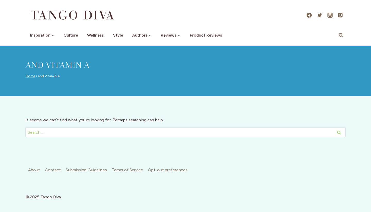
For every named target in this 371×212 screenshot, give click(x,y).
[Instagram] (330, 15)
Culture (71, 35)
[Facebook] (309, 15)
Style (118, 35)
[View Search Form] (340, 35)
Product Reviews (206, 35)
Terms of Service (127, 169)
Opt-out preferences (168, 169)
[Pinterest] (340, 15)
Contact (53, 169)
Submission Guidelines (86, 169)
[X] (320, 15)
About (34, 169)
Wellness (95, 35)
